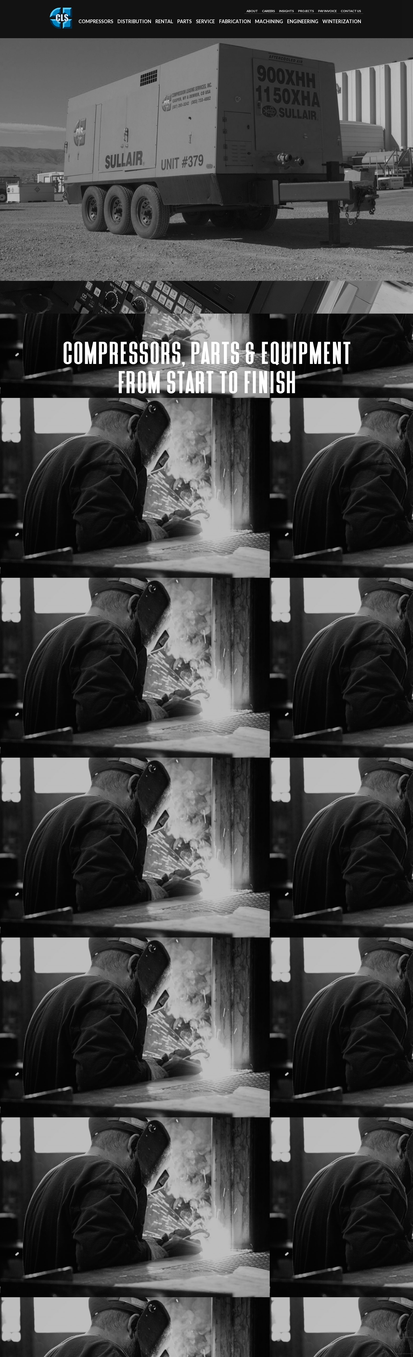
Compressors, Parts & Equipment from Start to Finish (206, 368)
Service (205, 21)
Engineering (302, 21)
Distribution (134, 21)
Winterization (341, 21)
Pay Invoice (327, 11)
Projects (306, 11)
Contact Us (351, 11)
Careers (268, 11)
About (252, 11)
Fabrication (235, 21)
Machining (269, 21)
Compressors (95, 21)
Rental (164, 21)
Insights (286, 11)
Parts (184, 21)
